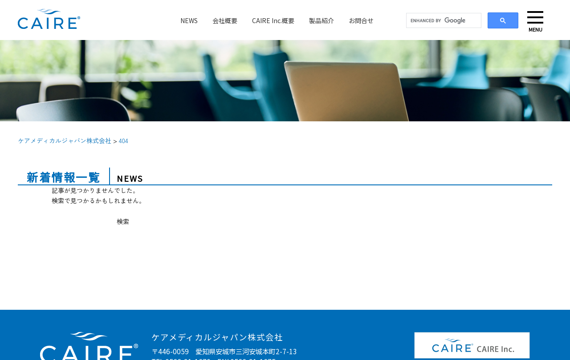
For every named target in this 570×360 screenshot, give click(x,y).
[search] (443, 21)
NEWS (189, 20)
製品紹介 (321, 20)
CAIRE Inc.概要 (273, 20)
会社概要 (224, 20)
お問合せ (361, 20)
